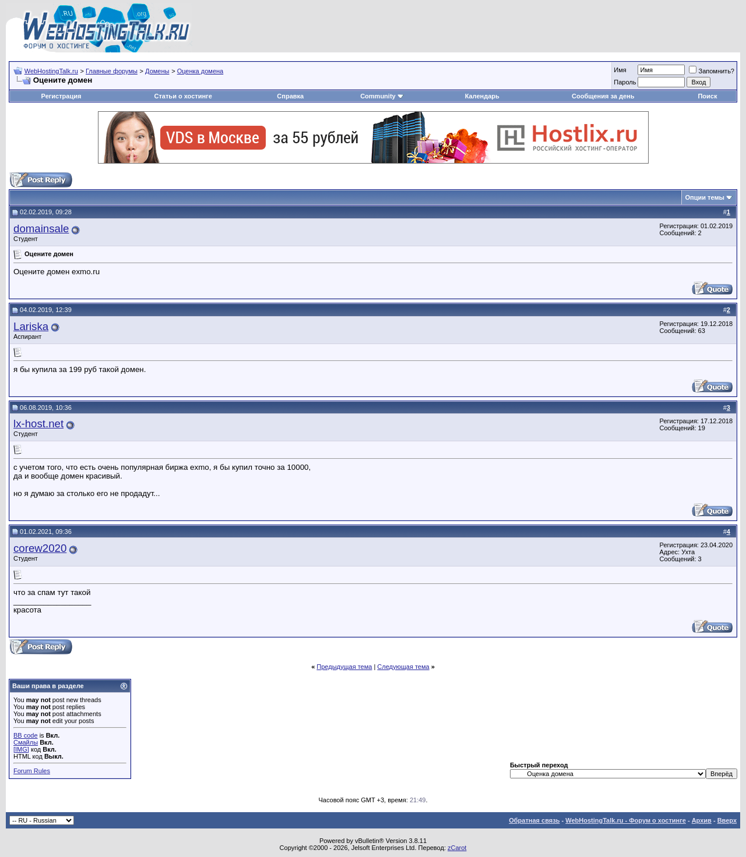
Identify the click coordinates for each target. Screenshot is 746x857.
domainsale (41, 228)
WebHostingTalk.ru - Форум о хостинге (625, 820)
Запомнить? (711, 71)
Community (382, 96)
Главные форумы (112, 71)
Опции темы (704, 197)
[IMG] (21, 749)
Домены (157, 71)
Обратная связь (534, 820)
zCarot (457, 847)
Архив (702, 820)
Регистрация (61, 96)
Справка (290, 96)
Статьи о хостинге (183, 96)
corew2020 (39, 548)
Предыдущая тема (344, 666)
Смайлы (25, 742)
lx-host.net (38, 423)
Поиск (707, 96)
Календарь (482, 96)
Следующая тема (403, 666)
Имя (620, 69)
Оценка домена (200, 71)
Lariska (30, 326)
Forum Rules (31, 770)
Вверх (727, 820)
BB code (25, 735)
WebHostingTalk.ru (51, 71)
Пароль (625, 82)
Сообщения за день (603, 96)
